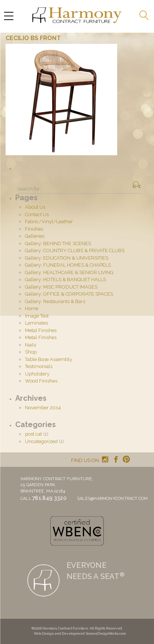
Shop (30, 352)
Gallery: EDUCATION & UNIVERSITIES (66, 258)
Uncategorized (41, 441)
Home (31, 308)
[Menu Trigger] (8, 16)
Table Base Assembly (48, 359)
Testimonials (38, 366)
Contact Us (37, 214)
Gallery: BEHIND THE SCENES (58, 243)
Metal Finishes (41, 330)
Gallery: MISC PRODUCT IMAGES (61, 287)
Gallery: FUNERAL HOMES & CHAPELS (68, 265)
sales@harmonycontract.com (112, 498)
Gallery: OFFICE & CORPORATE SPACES (69, 294)
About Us (35, 207)
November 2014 (43, 407)
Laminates (36, 323)
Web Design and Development (59, 633)
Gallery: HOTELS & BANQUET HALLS (65, 279)
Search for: (29, 189)
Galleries (34, 236)
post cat (33, 434)
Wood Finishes (41, 381)
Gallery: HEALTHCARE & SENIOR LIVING (69, 272)
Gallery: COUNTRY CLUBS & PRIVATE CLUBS (75, 250)
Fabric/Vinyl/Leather (49, 221)
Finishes (34, 229)
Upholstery (37, 374)
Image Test (37, 316)
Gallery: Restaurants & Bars (55, 301)
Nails (30, 345)
